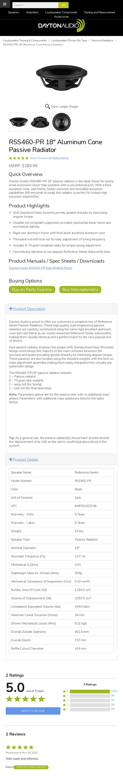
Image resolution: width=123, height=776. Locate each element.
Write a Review (60, 158)
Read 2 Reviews (39, 158)
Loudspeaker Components (61, 12)
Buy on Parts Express (32, 289)
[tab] (61, 309)
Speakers (13, 12)
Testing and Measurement (99, 12)
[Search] (35, 5)
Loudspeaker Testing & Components (25, 40)
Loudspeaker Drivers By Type (69, 40)
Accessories (61, 17)
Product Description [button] (27, 308)
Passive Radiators (103, 40)
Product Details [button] (23, 459)
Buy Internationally (80, 289)
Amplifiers (32, 12)
